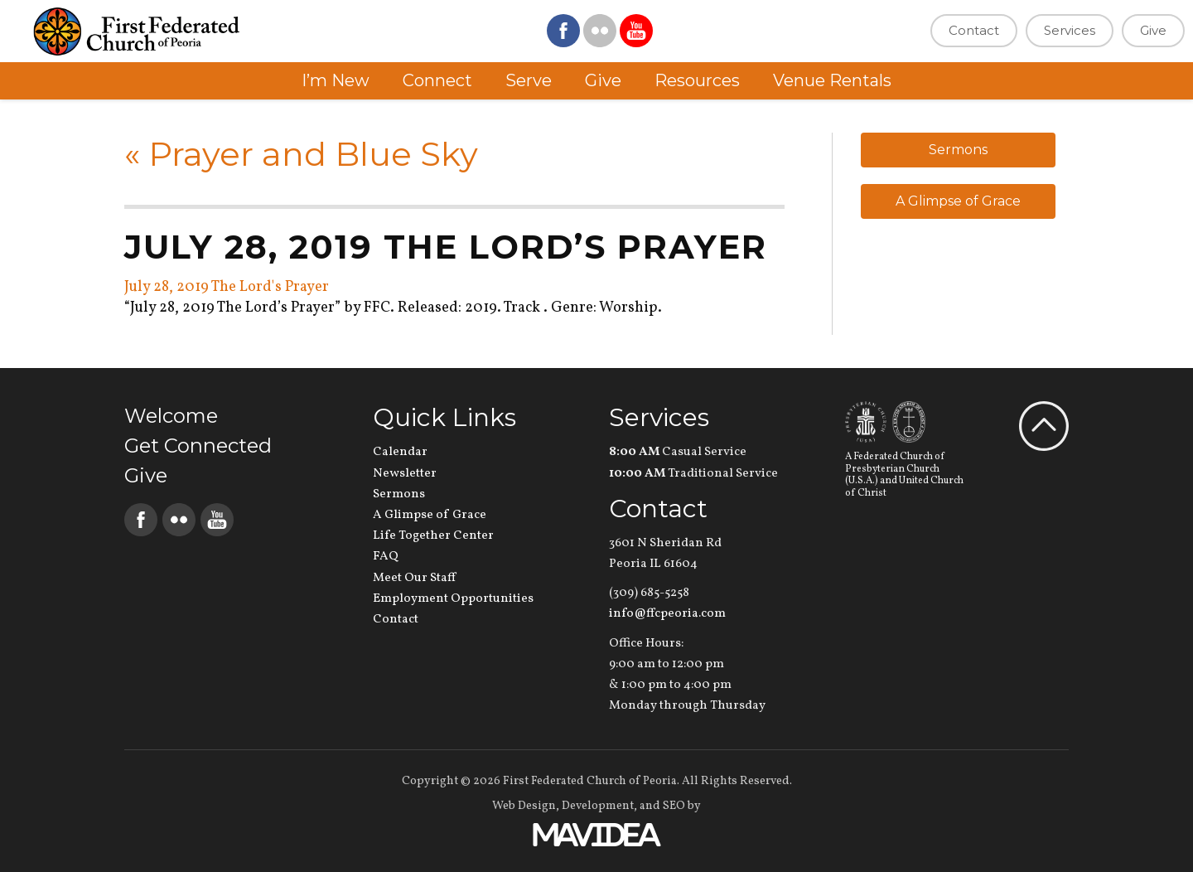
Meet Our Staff (414, 578)
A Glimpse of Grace (958, 201)
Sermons (958, 149)
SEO (674, 806)
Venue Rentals (832, 80)
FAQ (385, 556)
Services (1069, 30)
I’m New (335, 80)
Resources (697, 80)
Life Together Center (433, 536)
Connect (437, 80)
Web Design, (525, 806)
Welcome (171, 416)
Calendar (400, 452)
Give (1153, 30)
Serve (528, 80)
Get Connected (198, 446)
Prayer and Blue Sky (301, 153)
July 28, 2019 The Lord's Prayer (226, 287)
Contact (974, 30)
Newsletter (405, 473)
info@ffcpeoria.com (667, 614)
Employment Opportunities (453, 599)
